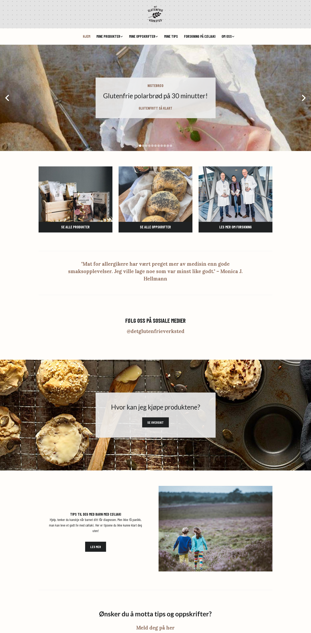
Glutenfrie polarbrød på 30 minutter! (155, 96)
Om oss (227, 36)
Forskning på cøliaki (199, 36)
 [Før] (8, 98)
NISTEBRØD (155, 85)
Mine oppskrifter (142, 36)
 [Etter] (303, 98)
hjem (86, 36)
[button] (75, 227)
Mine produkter (108, 36)
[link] (106, 36)
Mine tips (171, 36)
